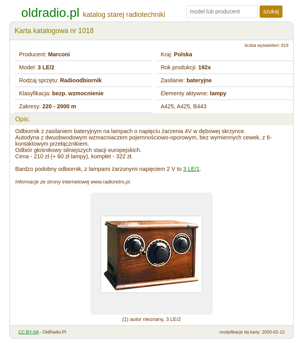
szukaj (271, 11)
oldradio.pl (50, 13)
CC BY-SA (29, 332)
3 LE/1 (191, 169)
